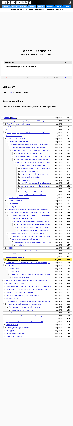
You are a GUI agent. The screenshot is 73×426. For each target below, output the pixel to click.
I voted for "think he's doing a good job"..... (21, 292)
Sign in (67, 6)
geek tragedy (10, 62)
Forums (40, 6)
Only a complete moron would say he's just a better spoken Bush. (30, 210)
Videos (32, 6)
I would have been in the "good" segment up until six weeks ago (28, 286)
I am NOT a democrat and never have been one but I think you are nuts (45, 183)
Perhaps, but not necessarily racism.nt (26, 239)
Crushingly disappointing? (15, 257)
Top (16, 77)
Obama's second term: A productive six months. (23, 295)
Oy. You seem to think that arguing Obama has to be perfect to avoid (45, 174)
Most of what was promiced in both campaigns (22, 251)
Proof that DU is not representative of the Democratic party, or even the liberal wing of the (38, 263)
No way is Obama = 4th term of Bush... (32, 195)
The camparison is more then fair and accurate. (29, 148)
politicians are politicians (15, 283)
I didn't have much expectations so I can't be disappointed (26, 289)
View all (49, 55)
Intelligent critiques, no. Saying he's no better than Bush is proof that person (38, 236)
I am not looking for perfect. (31, 177)
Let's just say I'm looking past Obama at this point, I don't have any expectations (34, 316)
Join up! (58, 6)
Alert (27, 77)
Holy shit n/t (15, 207)
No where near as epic (15, 201)
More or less (25, 189)
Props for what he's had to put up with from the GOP (24, 322)
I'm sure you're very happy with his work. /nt (24, 307)
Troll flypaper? (11, 331)
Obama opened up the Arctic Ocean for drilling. (35, 230)
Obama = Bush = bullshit (16, 139)
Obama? (49, 10)
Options (46, 77)
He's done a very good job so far (22, 310)
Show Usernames (12, 298)
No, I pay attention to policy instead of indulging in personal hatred (44, 168)
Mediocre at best (12, 325)
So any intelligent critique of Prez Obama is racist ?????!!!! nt (30, 233)
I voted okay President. (14, 127)
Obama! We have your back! (15, 334)
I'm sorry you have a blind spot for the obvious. (32, 159)
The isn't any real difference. (22, 218)
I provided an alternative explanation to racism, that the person (36, 242)
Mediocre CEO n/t (12, 254)
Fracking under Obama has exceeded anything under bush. (36, 224)
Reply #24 (59, 10)
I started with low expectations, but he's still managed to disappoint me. (31, 301)
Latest (14, 6)
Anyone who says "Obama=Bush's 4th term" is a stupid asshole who (38, 156)
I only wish (9, 313)
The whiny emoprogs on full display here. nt (22, 260)
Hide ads (50, 6)
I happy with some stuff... (15, 337)
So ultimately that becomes (19, 198)
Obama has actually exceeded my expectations (24, 304)
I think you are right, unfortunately (19, 328)
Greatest (23, 6)
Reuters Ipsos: (14, 269)
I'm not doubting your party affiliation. (32, 165)
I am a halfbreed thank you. (30, 171)
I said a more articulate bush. (19, 142)
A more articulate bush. (14, 136)
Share (56, 77)
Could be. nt (20, 245)
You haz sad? (13, 204)
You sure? (10, 266)
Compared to (10, 130)
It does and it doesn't (21, 277)
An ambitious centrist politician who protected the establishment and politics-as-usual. (37, 280)
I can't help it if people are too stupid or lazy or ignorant (30, 215)
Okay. (8, 319)
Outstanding (15, 272)
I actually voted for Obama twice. (32, 192)
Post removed (25, 180)
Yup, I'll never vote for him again (18, 124)
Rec (6, 77)
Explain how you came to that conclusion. (35, 186)
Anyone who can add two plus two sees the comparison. (29, 213)
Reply (66, 77)
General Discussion (36, 10)
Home (6, 6)
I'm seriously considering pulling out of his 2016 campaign (26, 121)
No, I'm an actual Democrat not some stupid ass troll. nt (37, 162)
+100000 (10, 248)
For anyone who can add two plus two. (29, 153)
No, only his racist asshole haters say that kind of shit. (33, 221)
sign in (10, 92)
